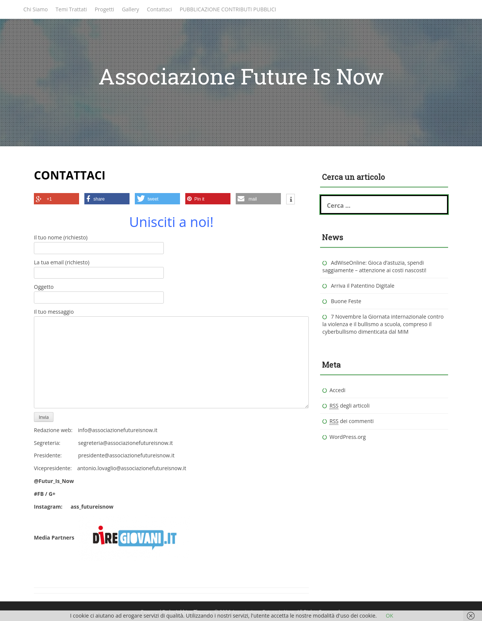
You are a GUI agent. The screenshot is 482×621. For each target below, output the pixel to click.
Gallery (130, 9)
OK (389, 615)
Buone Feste (346, 301)
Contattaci (159, 9)
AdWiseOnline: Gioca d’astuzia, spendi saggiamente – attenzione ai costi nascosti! (374, 266)
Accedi (337, 390)
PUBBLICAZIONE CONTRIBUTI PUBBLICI (228, 9)
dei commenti (351, 421)
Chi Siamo (35, 9)
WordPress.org (347, 436)
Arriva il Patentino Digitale (363, 285)
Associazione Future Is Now (241, 75)
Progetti (104, 9)
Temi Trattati (71, 9)
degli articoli (349, 405)
